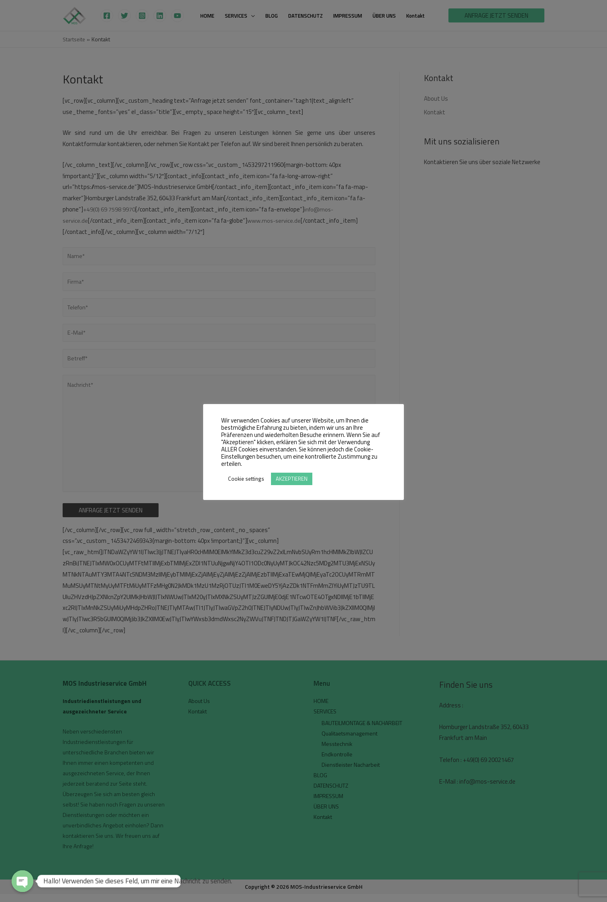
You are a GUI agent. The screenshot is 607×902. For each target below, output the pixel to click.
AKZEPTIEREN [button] (292, 479)
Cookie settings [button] (246, 479)
